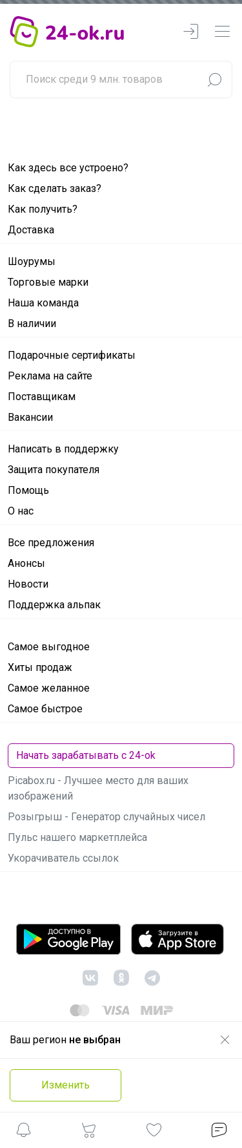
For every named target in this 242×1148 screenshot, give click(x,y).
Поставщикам (42, 396)
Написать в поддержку (63, 449)
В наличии (32, 323)
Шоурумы (31, 261)
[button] (23, 1132)
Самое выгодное (49, 647)
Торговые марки (48, 282)
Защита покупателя (53, 469)
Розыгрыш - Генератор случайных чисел (106, 817)
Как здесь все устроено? (68, 168)
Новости (28, 584)
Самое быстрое (45, 709)
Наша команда (43, 303)
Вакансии (30, 417)
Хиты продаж (40, 667)
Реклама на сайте (50, 376)
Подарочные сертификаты (72, 355)
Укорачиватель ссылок (63, 858)
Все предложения (51, 543)
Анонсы (26, 563)
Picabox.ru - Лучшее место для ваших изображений (98, 788)
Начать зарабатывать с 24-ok (86, 755)
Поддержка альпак (54, 605)
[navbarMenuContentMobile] (222, 32)
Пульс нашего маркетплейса (77, 837)
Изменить (65, 1085)
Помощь (28, 490)
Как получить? (42, 209)
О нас (21, 511)
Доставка (31, 230)
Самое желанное (49, 688)
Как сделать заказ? (54, 188)
